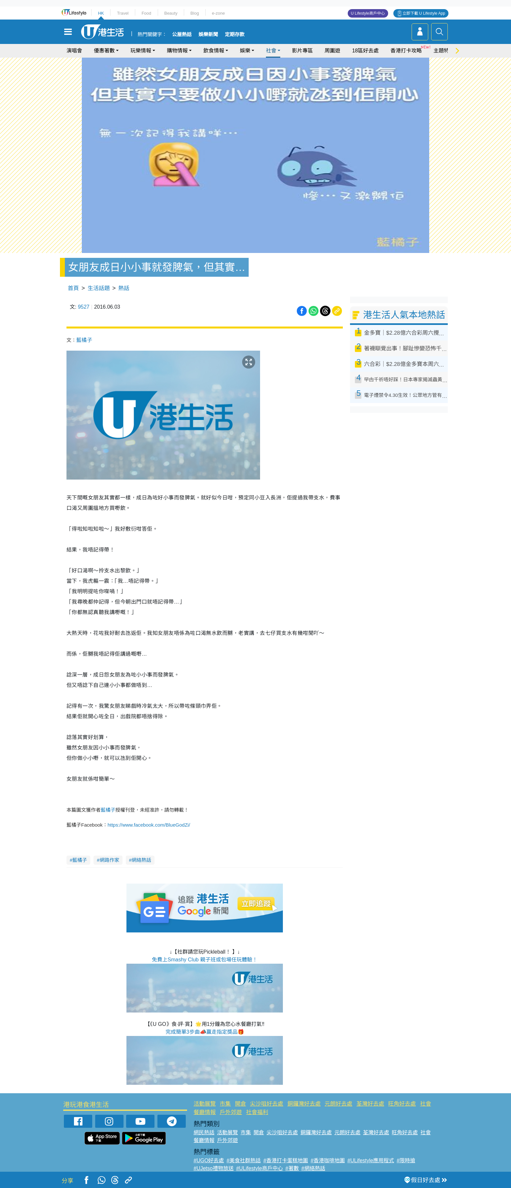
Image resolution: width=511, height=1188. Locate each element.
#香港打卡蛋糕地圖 (285, 1160)
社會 (271, 50)
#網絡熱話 (313, 1168)
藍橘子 (84, 340)
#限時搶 (406, 1160)
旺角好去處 (402, 1104)
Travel (123, 13)
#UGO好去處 (209, 1160)
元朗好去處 (338, 1104)
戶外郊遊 (231, 1112)
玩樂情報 (140, 50)
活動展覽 (205, 1104)
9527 (84, 307)
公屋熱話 (182, 34)
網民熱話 (204, 1132)
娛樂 (245, 50)
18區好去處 (365, 50)
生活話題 (99, 288)
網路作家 (109, 860)
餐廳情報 (205, 1112)
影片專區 (302, 50)
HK (101, 13)
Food (146, 13)
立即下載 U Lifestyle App (423, 13)
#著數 (292, 1168)
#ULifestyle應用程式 (370, 1160)
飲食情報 (213, 50)
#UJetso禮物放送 (214, 1168)
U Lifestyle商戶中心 (368, 13)
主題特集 (443, 50)
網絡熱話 (141, 860)
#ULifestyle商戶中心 (259, 1168)
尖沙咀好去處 (266, 1104)
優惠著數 (104, 50)
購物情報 (177, 50)
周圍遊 (332, 50)
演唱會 (74, 50)
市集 (225, 1104)
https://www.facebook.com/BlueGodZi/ (149, 825)
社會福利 (257, 1112)
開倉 (240, 1104)
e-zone (218, 13)
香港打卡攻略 (406, 50)
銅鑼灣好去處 (304, 1104)
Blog (194, 13)
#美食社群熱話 (243, 1160)
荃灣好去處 (370, 1104)
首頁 (73, 288)
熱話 (123, 288)
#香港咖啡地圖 (328, 1160)
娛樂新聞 (208, 34)
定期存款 (234, 34)
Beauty (170, 13)
